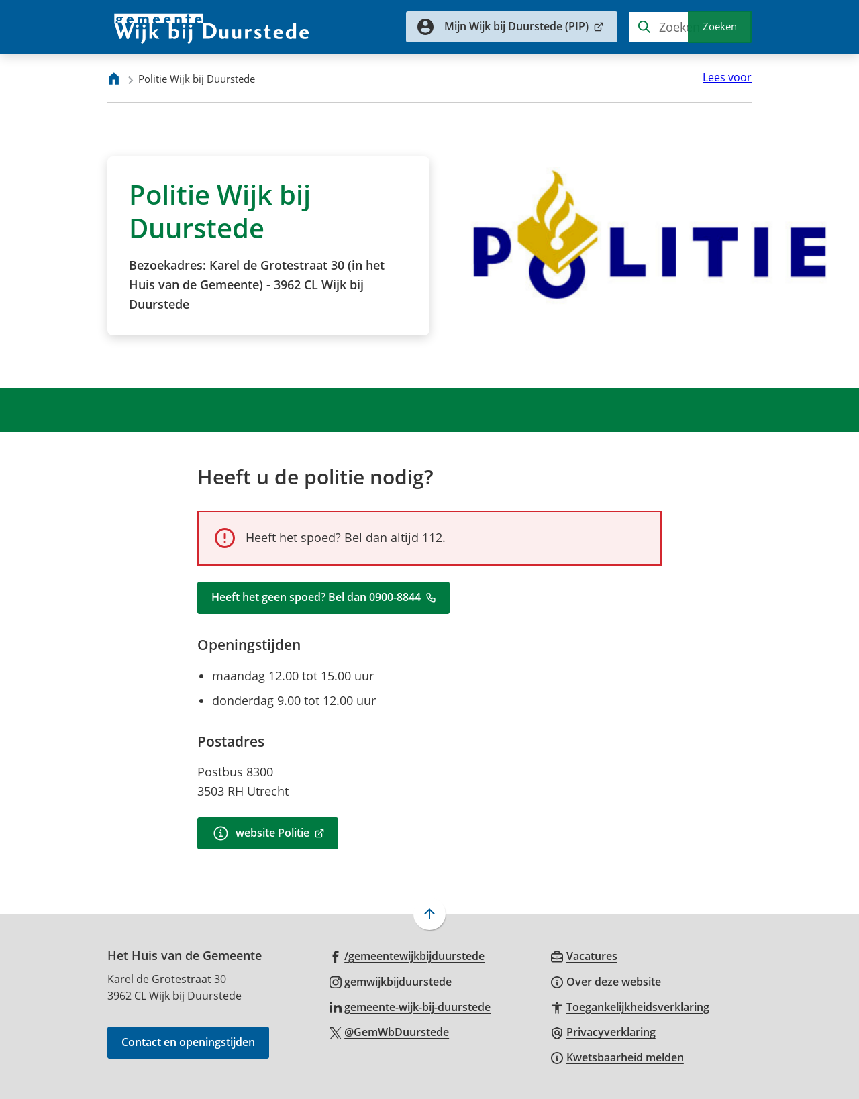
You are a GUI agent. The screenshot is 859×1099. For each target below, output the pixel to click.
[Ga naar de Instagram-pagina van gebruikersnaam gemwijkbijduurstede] (391, 981)
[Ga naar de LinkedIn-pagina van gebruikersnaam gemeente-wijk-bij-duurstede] (410, 1006)
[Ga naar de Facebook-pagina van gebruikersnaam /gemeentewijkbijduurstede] (407, 955)
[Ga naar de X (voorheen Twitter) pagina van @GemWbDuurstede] (390, 1031)
